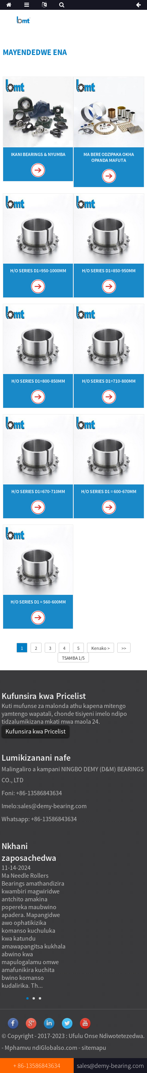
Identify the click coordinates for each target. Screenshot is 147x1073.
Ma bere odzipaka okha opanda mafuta (108, 157)
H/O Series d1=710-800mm (109, 381)
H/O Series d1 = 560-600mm (38, 602)
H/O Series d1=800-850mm (38, 381)
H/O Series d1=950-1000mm (38, 270)
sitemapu (94, 1047)
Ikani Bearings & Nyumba (38, 154)
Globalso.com (59, 1047)
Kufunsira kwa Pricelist (35, 731)
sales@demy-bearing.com (52, 806)
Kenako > (100, 648)
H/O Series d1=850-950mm (109, 270)
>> (124, 648)
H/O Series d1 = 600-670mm (108, 491)
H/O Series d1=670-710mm (38, 491)
